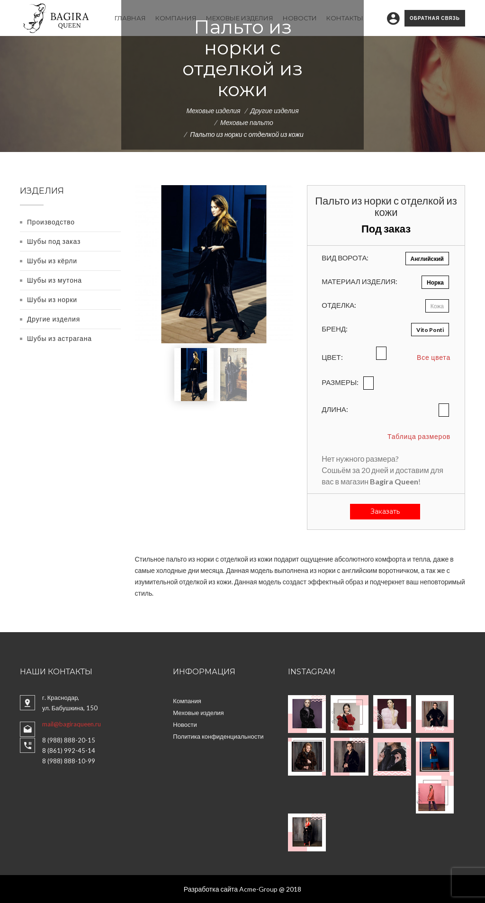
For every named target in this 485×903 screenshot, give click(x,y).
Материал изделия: (359, 281)
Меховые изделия (239, 17)
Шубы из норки (52, 299)
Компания (176, 17)
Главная (130, 17)
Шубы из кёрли (52, 260)
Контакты (344, 17)
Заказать (385, 511)
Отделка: (339, 305)
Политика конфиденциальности (218, 736)
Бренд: (335, 328)
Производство (51, 221)
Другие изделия (275, 110)
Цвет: (332, 357)
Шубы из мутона (54, 280)
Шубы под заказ (54, 241)
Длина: (335, 409)
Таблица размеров (418, 436)
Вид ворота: (345, 257)
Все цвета (433, 357)
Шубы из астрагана (59, 338)
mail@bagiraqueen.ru (71, 723)
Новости (300, 17)
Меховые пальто (246, 122)
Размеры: (340, 382)
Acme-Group (258, 889)
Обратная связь (435, 17)
